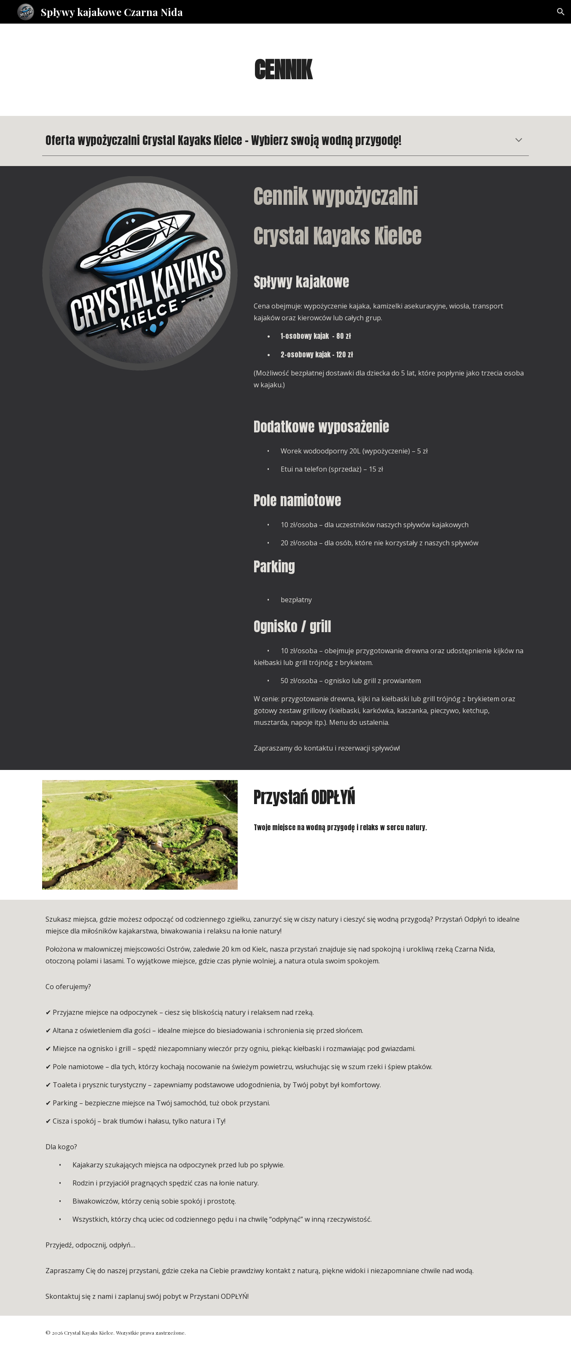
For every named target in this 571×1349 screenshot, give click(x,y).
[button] (561, 12)
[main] (286, 69)
